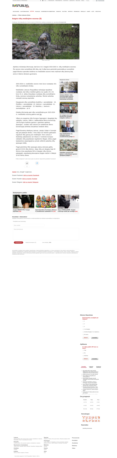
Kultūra (64, 11)
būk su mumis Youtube (29, 179)
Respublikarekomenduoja (83, 367)
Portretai (26, 452)
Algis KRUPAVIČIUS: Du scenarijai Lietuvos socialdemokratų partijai (66, 135)
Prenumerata (58, 0)
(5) (40, 19)
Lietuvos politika (17, 438)
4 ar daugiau (87, 329)
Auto (92, 11)
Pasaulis (37, 11)
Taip (85, 350)
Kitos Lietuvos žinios (24, 15)
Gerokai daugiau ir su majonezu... (92, 331)
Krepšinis (46, 438)
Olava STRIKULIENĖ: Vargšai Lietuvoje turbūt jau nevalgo (66, 210)
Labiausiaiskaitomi (91, 367)
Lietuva (32, 11)
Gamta (88, 11)
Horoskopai (51, 0)
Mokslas (83, 11)
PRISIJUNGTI (101, 0)
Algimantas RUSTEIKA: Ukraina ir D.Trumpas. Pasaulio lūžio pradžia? (90, 382)
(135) (54, 211)
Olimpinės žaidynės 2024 (65, 438)
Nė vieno (86, 334)
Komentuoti (19, 242)
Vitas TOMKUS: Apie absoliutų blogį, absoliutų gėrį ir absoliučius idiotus (90, 385)
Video (82, 0)
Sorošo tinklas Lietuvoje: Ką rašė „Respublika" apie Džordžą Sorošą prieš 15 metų (91, 379)
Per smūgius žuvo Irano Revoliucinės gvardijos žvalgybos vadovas (66, 116)
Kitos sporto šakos (55, 438)
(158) (20, 211)
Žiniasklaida (16, 439)
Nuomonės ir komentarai (48, 11)
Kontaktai (65, 0)
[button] (77, 200)
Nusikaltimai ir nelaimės (37, 438)
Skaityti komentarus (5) (30, 242)
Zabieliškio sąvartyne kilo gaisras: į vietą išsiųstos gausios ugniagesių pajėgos (68, 154)
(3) (71, 155)
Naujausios (16, 11)
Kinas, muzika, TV (47, 442)
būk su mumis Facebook (31, 175)
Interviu (15, 452)
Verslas (30, 438)
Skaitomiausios (24, 11)
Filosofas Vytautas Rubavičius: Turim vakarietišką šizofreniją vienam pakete (90, 387)
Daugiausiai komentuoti (98, 367)
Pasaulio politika (17, 443)
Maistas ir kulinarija (58, 443)
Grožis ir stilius (51, 443)
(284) (76, 211)
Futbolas (49, 438)
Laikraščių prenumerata (87, 428)
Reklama (78, 0)
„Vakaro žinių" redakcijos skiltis (20, 446)
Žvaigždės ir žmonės (55, 442)
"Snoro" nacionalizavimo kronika (25, 439)
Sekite (14, 172)
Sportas (70, 11)
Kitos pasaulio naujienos (25, 443)
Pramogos (76, 11)
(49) (73, 136)
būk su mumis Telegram (30, 182)
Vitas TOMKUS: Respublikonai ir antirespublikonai (89, 376)
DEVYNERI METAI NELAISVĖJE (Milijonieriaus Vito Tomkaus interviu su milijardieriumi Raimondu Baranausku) (90, 371)
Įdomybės (62, 442)
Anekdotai (72, 0)
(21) (71, 118)
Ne (85, 353)
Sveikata (58, 11)
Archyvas (98, 11)
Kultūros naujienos (21, 452)
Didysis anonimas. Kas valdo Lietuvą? (90, 374)
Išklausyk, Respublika (30, 446)
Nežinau (86, 355)
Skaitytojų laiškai (39, 446)
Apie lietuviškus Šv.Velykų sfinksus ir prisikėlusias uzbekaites (46, 210)
